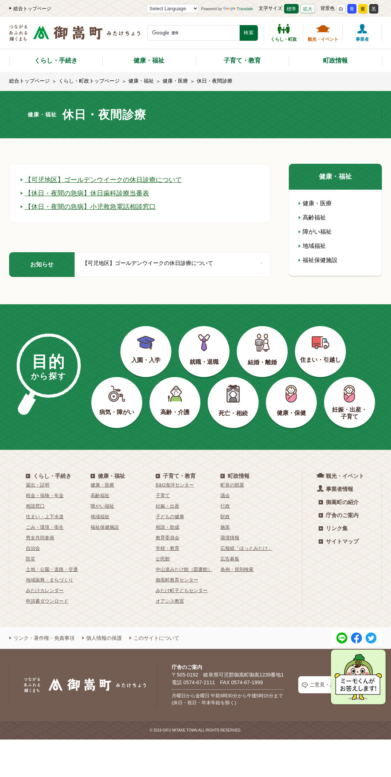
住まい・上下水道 (45, 516)
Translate (238, 9)
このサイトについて (154, 638)
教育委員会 (167, 537)
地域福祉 (312, 246)
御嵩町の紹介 (339, 502)
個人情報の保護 (102, 638)
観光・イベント (323, 32)
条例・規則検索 (237, 569)
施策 (225, 527)
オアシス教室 (170, 601)
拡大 (307, 9)
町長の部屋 (232, 485)
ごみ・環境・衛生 (45, 527)
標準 (291, 9)
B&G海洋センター (175, 485)
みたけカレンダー (45, 590)
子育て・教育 (242, 60)
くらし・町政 (284, 32)
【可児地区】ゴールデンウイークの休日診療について (101, 179)
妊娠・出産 (167, 506)
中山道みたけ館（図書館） (184, 569)
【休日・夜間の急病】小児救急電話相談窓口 (88, 206)
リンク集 (333, 528)
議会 (225, 495)
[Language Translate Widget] (173, 8)
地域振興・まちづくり (49, 580)
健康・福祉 (148, 60)
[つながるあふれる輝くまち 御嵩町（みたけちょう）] (74, 36)
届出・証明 (37, 485)
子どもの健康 (170, 516)
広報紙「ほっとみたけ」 (246, 548)
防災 (30, 559)
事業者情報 (336, 488)
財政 (225, 516)
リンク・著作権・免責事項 (42, 638)
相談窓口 (35, 506)
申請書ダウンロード (47, 601)
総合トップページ (30, 8)
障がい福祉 (315, 232)
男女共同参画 (40, 537)
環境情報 (229, 537)
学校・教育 (167, 548)
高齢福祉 (312, 217)
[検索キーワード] (193, 33)
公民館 (163, 559)
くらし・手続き (55, 60)
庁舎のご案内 (339, 515)
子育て (163, 495)
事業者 (362, 32)
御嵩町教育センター (177, 580)
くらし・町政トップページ (89, 81)
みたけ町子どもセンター (182, 590)
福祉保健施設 (318, 260)
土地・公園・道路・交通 (52, 569)
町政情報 (335, 60)
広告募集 (229, 559)
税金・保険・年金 (45, 495)
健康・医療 (175, 81)
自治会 (33, 548)
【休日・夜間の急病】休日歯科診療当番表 (84, 193)
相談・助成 (167, 527)
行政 (225, 506)
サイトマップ (339, 541)
